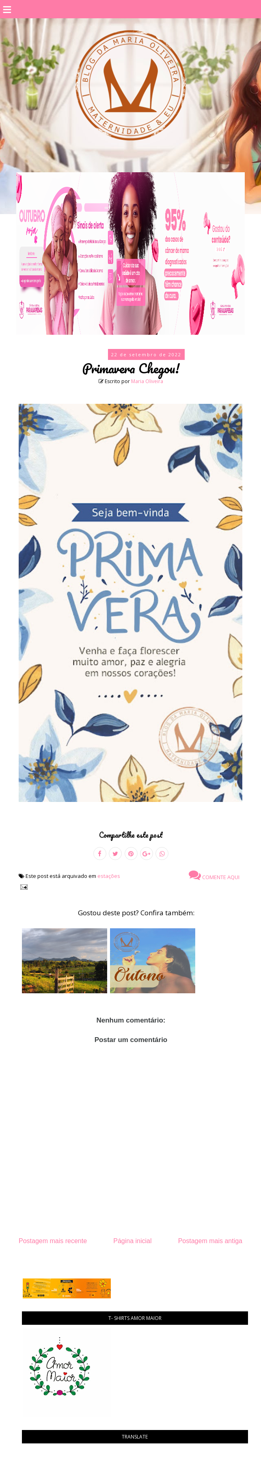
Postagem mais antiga (210, 1240)
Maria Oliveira (147, 381)
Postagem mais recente (53, 1240)
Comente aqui (214, 875)
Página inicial (132, 1240)
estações (108, 876)
